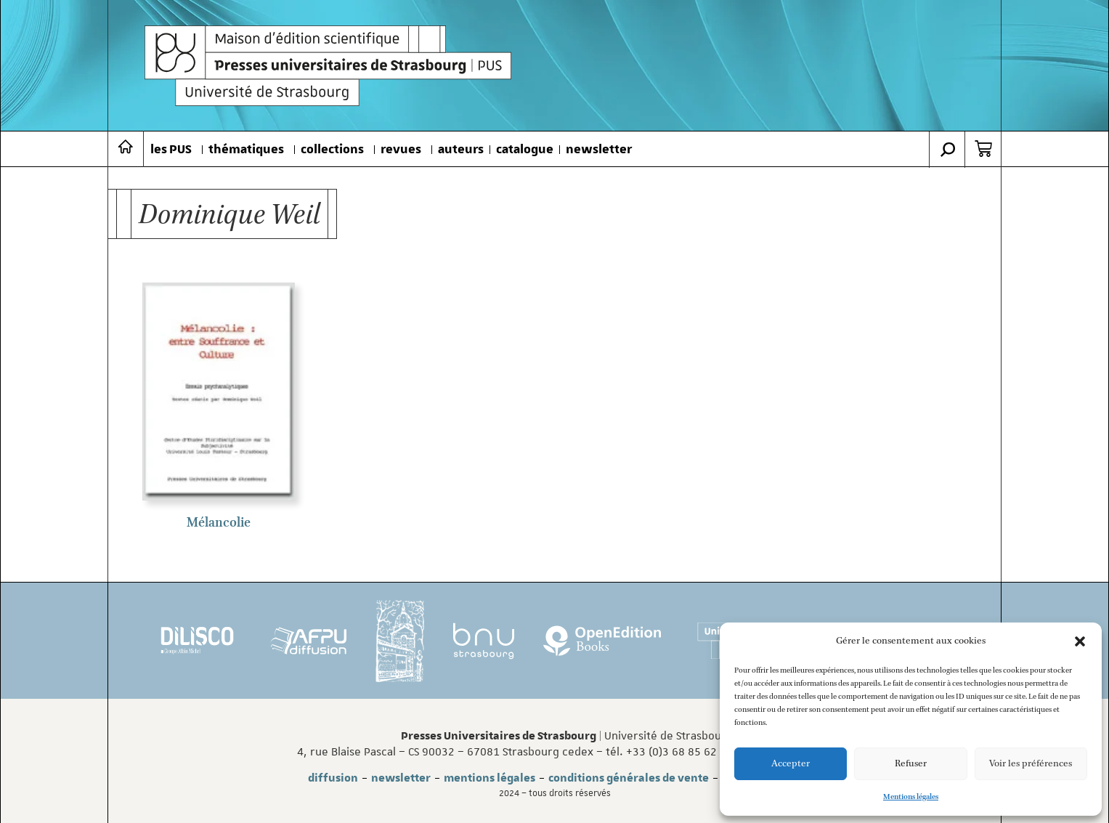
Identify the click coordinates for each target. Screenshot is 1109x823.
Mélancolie (219, 523)
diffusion (333, 778)
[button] (1080, 641)
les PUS (171, 149)
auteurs (461, 149)
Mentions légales (910, 796)
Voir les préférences (1030, 763)
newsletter (599, 149)
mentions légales (489, 778)
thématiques (246, 149)
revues (401, 149)
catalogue (524, 149)
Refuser (911, 763)
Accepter (790, 763)
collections (332, 149)
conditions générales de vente (628, 778)
